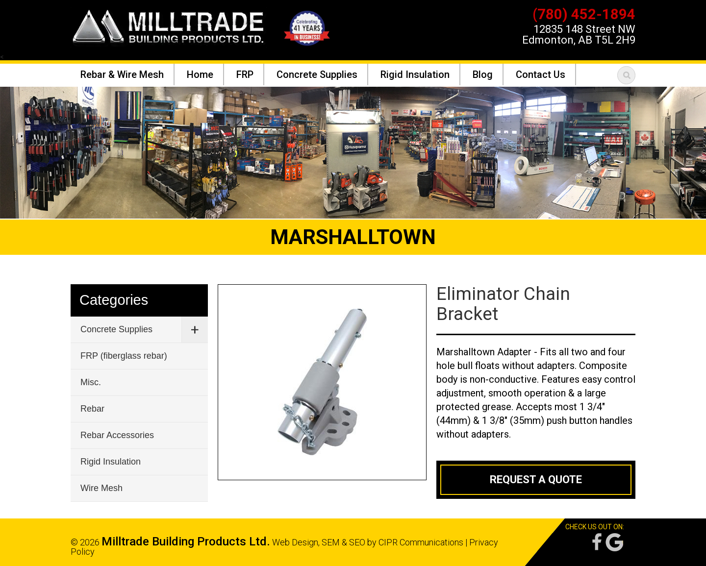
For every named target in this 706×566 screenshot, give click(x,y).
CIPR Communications (420, 542)
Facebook (596, 542)
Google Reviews (614, 542)
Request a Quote (536, 479)
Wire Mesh (101, 488)
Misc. (90, 382)
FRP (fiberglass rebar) (123, 356)
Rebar (92, 409)
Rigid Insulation (110, 462)
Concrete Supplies (116, 329)
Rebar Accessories (117, 435)
